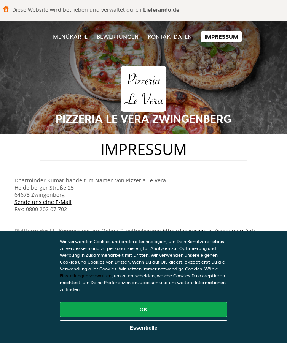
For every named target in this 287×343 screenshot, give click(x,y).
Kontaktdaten (170, 37)
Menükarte (70, 37)
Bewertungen (118, 37)
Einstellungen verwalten (86, 275)
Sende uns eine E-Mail (43, 201)
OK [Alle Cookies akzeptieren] (144, 310)
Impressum (221, 37)
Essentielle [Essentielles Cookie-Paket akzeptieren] (143, 328)
